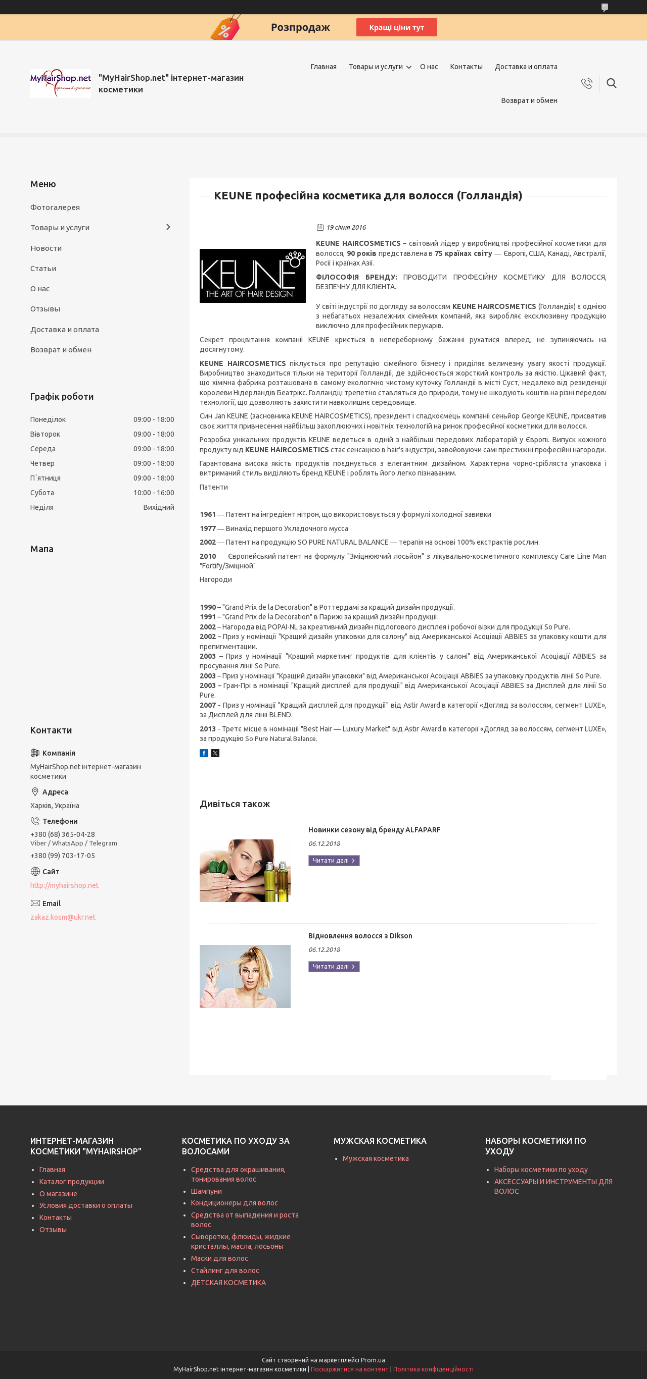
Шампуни (206, 1191)
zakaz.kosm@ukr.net (63, 917)
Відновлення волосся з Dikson (360, 936)
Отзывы (45, 308)
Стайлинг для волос (225, 1270)
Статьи (43, 268)
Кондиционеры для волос (234, 1203)
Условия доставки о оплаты (85, 1205)
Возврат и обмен (529, 100)
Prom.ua (373, 1360)
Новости (46, 248)
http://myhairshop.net (64, 885)
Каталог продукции (71, 1182)
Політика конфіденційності (433, 1369)
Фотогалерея (55, 207)
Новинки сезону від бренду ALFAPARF (374, 830)
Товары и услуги (376, 67)
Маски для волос (219, 1258)
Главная (324, 67)
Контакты (466, 67)
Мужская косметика (376, 1158)
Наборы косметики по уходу (541, 1169)
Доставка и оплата (526, 67)
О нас (429, 67)
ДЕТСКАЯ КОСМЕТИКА (228, 1283)
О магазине (58, 1194)
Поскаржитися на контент (350, 1369)
